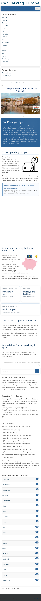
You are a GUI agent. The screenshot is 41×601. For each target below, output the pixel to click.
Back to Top (37, 599)
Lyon (3, 31)
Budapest (6, 479)
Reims (4, 56)
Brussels (5, 516)
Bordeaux (5, 20)
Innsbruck (6, 559)
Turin (4, 570)
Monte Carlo (6, 554)
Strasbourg (5, 59)
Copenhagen (7, 490)
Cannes (4, 23)
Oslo (4, 548)
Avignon (4, 17)
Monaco (4, 37)
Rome (4, 522)
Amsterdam (6, 501)
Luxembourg (7, 580)
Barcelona (6, 564)
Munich (5, 527)
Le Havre (5, 26)
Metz (3, 39)
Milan (4, 511)
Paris (3, 53)
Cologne (5, 495)
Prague (5, 543)
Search (36, 371)
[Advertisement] (20, 222)
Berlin (4, 538)
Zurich (5, 506)
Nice (3, 48)
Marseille (5, 34)
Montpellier (5, 42)
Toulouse (5, 62)
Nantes (4, 45)
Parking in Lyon (7, 73)
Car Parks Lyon (6, 76)
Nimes (4, 50)
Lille (3, 28)
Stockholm (6, 485)
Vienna (5, 575)
